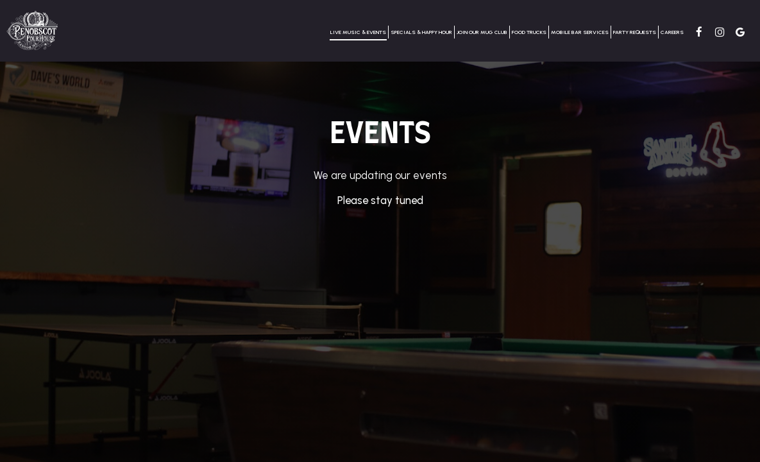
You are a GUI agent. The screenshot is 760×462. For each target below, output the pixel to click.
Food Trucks (529, 32)
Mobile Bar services (580, 32)
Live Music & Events (358, 32)
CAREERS (672, 32)
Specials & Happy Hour (421, 32)
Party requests (634, 32)
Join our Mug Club (482, 32)
